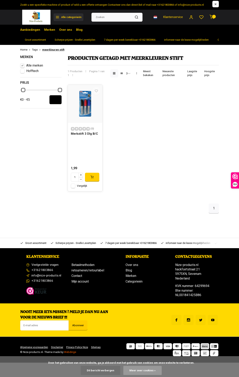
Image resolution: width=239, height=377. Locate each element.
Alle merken (34, 65)
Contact (76, 278)
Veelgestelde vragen (46, 267)
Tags (37, 50)
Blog (81, 29)
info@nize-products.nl (46, 278)
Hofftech (32, 71)
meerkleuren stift (53, 50)
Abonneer (78, 328)
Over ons (67, 29)
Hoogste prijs (209, 73)
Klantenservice (171, 17)
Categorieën (134, 284)
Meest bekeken (148, 73)
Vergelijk (82, 188)
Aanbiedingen (30, 29)
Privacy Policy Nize (78, 349)
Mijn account (80, 284)
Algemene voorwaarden (34, 349)
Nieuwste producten (168, 73)
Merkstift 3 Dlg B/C (82, 138)
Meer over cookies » (142, 370)
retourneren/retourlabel (87, 273)
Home (26, 50)
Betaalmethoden (82, 267)
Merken (50, 29)
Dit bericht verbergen (100, 370)
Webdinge (70, 354)
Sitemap (97, 349)
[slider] (23, 90)
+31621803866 (42, 273)
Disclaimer (57, 349)
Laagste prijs (192, 73)
